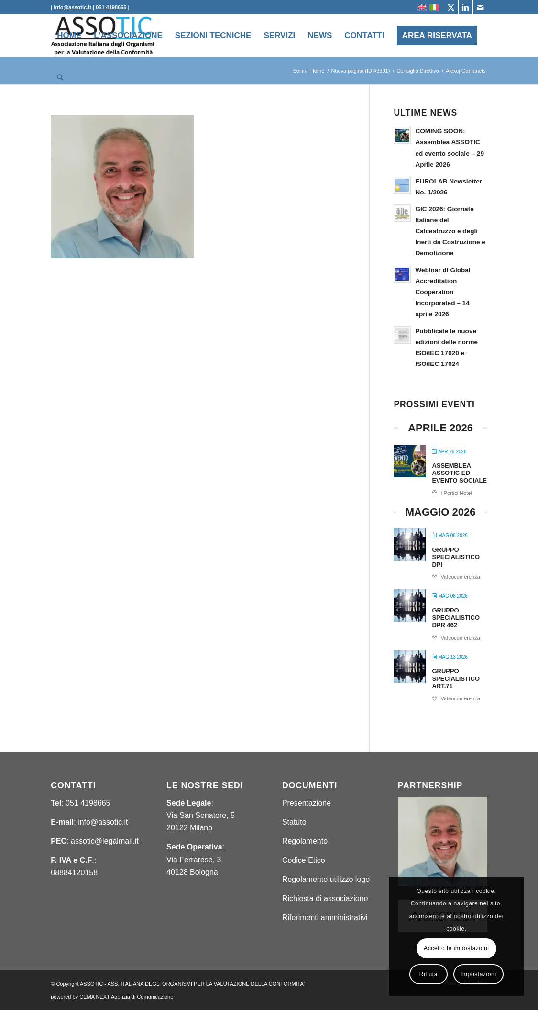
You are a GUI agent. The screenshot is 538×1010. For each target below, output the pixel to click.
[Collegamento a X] (451, 7)
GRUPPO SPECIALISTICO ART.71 (456, 678)
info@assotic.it (103, 822)
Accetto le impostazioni (456, 948)
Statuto (294, 822)
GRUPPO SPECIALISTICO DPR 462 (456, 618)
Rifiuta (428, 974)
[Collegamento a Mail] (480, 7)
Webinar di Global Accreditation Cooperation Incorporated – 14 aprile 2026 (442, 292)
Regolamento (305, 841)
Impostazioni (478, 974)
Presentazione (306, 803)
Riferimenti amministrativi (325, 917)
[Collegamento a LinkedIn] (465, 7)
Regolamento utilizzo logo (326, 879)
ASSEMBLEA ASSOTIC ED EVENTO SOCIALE (459, 473)
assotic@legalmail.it (105, 841)
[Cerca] (60, 78)
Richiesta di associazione (325, 898)
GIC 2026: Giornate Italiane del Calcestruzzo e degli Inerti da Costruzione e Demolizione (450, 231)
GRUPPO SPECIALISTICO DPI (456, 557)
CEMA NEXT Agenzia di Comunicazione (126, 996)
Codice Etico (303, 860)
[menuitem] (69, 36)
